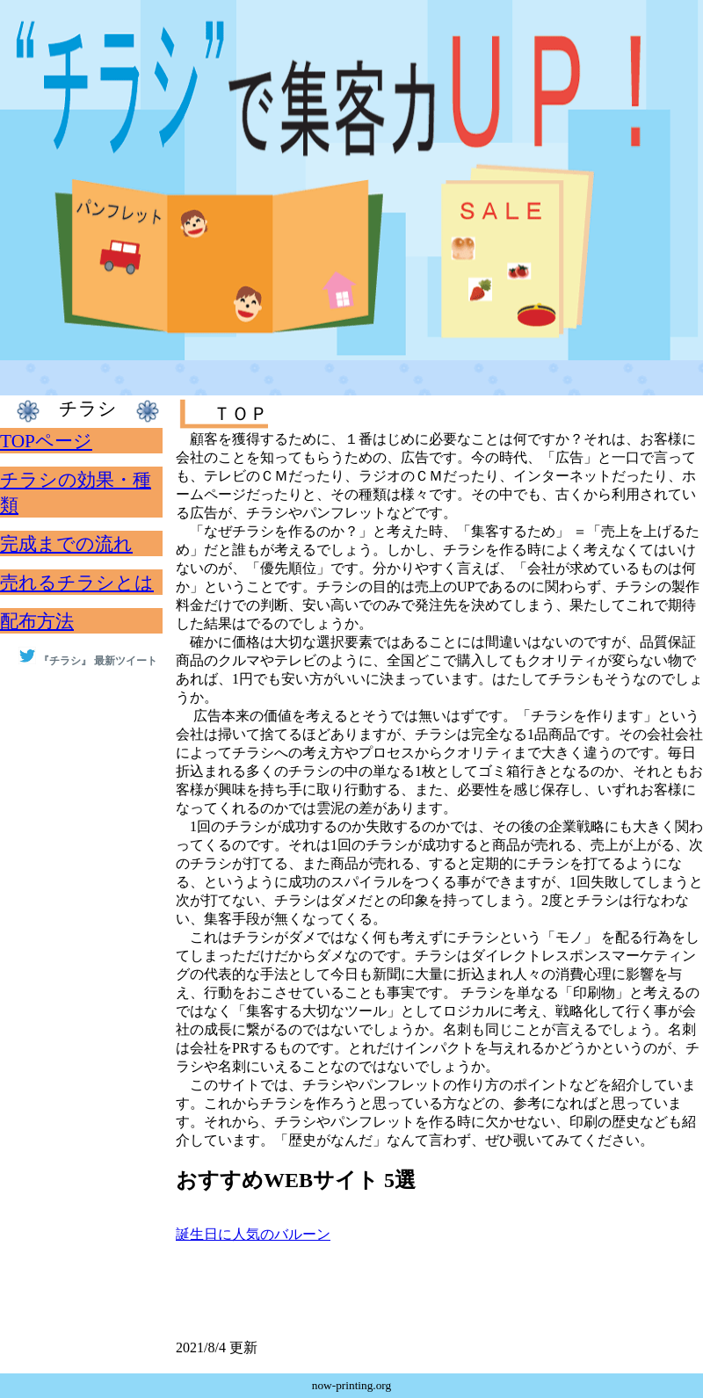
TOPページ (46, 441)
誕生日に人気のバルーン (253, 1234)
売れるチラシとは (77, 582)
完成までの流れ (66, 543)
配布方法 (37, 621)
